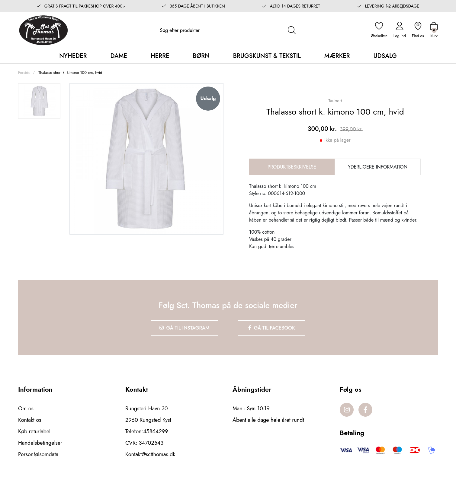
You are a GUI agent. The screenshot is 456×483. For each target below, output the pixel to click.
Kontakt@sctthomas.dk (150, 454)
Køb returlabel (34, 431)
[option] (39, 101)
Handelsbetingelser (40, 443)
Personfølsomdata (38, 454)
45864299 (155, 431)
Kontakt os (29, 420)
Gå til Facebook (271, 327)
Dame (118, 56)
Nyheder (73, 56)
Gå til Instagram (184, 327)
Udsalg (385, 56)
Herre (160, 56)
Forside (24, 72)
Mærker (337, 56)
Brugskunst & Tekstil (267, 56)
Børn (201, 56)
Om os (26, 408)
